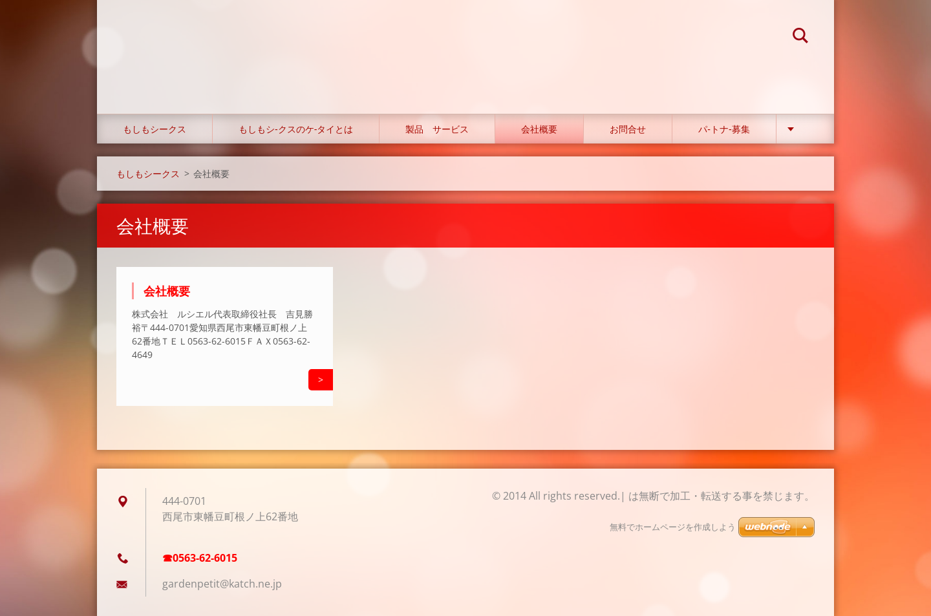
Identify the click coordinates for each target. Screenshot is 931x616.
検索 (800, 37)
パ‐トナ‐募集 (723, 129)
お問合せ (628, 129)
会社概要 (539, 129)
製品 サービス (437, 129)
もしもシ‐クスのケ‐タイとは (296, 129)
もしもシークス (154, 129)
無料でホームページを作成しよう (673, 527)
